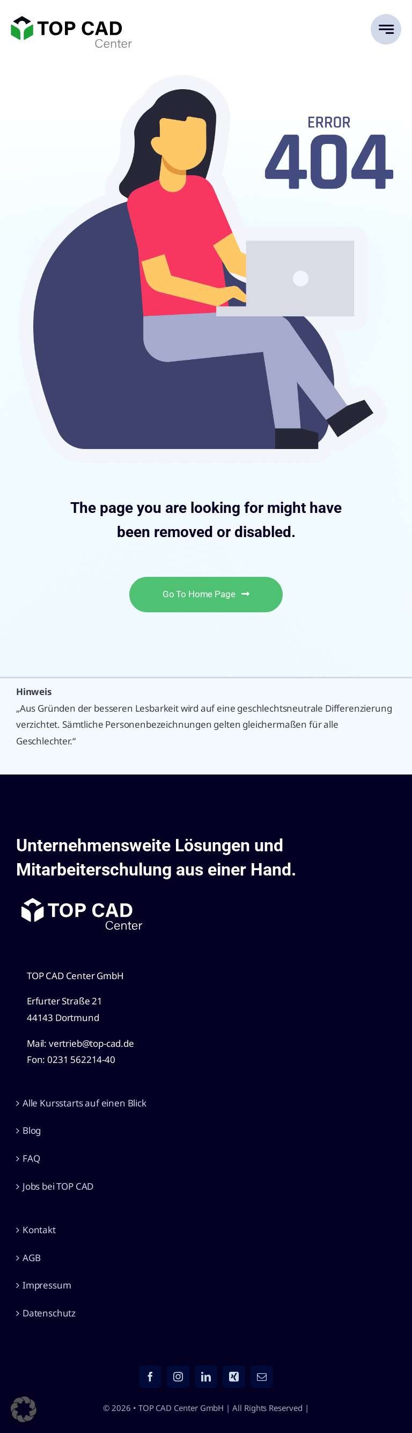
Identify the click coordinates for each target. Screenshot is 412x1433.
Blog (32, 1130)
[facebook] (150, 1376)
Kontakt (39, 1230)
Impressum (47, 1285)
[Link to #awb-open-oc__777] (386, 29)
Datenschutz (49, 1313)
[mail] (262, 1376)
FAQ (31, 1158)
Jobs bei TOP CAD (58, 1186)
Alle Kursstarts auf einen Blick (84, 1103)
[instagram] (178, 1376)
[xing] (234, 1376)
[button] (23, 1409)
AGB (32, 1257)
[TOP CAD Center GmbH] (71, 21)
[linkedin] (206, 1376)
